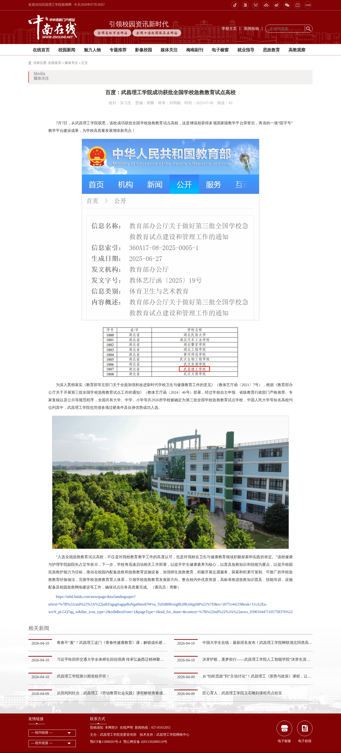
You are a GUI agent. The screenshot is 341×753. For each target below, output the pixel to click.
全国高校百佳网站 (112, 33)
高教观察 (296, 50)
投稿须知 (96, 727)
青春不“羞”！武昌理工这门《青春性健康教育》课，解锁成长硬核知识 (115, 643)
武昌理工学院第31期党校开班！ (83, 676)
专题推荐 (117, 50)
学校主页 (229, 29)
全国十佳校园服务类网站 (157, 33)
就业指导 (245, 50)
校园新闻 (66, 50)
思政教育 (271, 50)
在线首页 (41, 50)
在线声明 (126, 727)
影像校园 (143, 50)
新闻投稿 (251, 29)
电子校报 (304, 741)
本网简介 (111, 727)
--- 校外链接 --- (42, 743)
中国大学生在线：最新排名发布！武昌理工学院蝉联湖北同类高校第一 (261, 643)
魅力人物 (92, 50)
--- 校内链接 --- (42, 732)
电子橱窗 (220, 50)
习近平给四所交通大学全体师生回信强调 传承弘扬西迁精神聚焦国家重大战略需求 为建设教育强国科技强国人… (150, 659)
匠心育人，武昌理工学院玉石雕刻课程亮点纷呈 (242, 693)
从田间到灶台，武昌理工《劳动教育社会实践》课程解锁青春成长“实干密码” (121, 693)
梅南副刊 (194, 50)
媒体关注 (169, 50)
